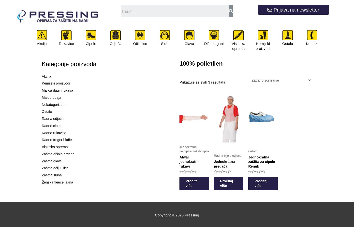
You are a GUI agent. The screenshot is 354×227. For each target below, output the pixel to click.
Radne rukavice (54, 133)
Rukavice (66, 44)
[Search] (231, 11)
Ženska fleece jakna (58, 182)
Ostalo (287, 44)
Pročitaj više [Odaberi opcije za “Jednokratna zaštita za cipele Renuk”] (272, 181)
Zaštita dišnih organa (59, 154)
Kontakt (312, 44)
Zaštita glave (52, 161)
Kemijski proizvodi (263, 46)
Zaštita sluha (52, 175)
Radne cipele (52, 126)
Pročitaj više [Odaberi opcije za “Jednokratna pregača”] (234, 181)
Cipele (91, 44)
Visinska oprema (238, 46)
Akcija (42, 44)
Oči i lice (140, 44)
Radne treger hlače (57, 140)
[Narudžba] (279, 81)
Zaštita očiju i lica (56, 168)
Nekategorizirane (56, 104)
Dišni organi (213, 44)
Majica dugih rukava (58, 90)
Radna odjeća (53, 118)
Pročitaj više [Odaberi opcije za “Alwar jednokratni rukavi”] (196, 181)
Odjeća (115, 44)
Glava (189, 44)
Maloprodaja (52, 97)
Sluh (164, 44)
